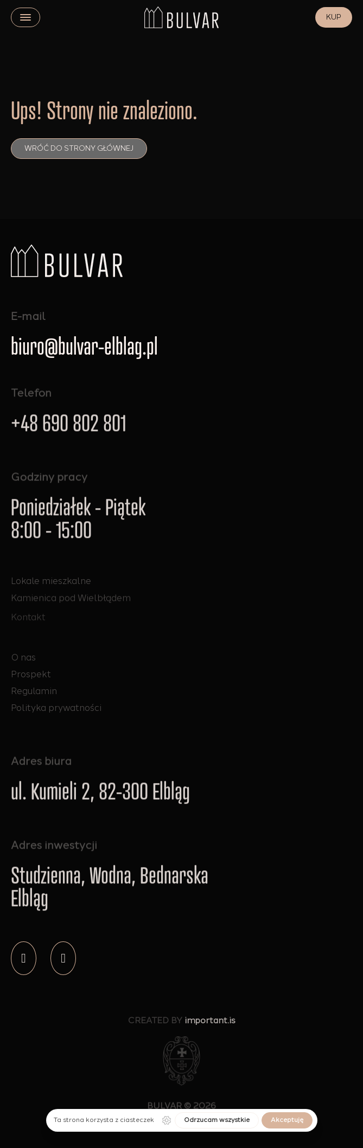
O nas (23, 657)
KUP (333, 17)
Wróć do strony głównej (78, 148)
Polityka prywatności (56, 707)
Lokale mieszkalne (51, 581)
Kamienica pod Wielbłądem (71, 600)
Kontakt (28, 624)
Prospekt (31, 674)
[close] (25, 17)
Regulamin (34, 690)
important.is (209, 1023)
